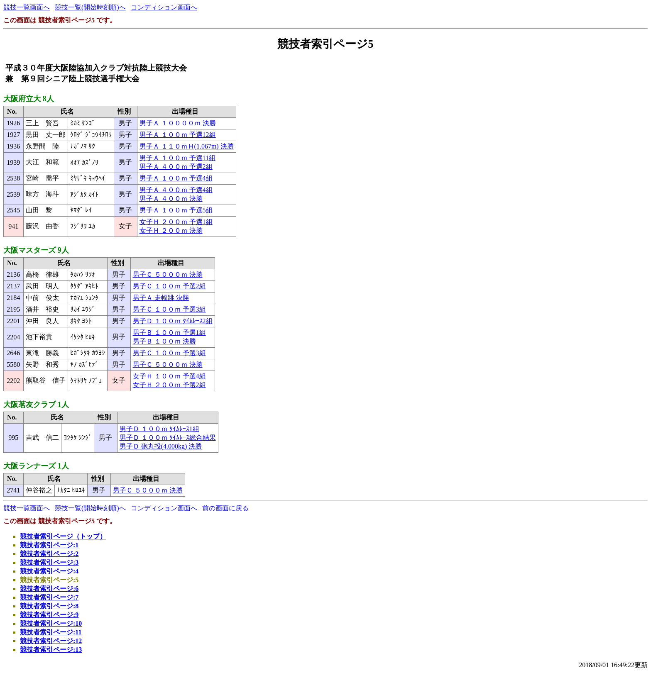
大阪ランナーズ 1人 (36, 466)
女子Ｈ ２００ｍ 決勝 (171, 230)
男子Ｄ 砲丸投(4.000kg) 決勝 (161, 446)
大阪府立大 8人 (28, 99)
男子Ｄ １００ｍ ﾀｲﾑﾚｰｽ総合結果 (168, 437)
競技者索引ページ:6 (49, 588)
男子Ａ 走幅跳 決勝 (161, 297)
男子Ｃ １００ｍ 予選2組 (169, 286)
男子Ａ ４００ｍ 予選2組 (176, 166)
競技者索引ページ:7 (49, 597)
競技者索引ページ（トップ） (63, 536)
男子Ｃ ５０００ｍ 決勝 (168, 274)
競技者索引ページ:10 (51, 623)
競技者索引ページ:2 (49, 553)
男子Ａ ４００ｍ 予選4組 (176, 189)
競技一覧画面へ (26, 7)
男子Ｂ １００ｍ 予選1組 (169, 332)
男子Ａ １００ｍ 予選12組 (178, 134)
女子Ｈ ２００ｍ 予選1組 (176, 221)
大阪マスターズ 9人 (36, 250)
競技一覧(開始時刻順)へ (90, 7)
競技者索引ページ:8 (49, 606)
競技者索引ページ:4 (49, 571)
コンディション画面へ (164, 7)
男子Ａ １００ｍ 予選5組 (176, 210)
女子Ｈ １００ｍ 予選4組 (169, 376)
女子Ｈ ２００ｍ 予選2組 (169, 384)
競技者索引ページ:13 (51, 649)
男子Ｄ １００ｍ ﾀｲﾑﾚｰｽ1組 (159, 428)
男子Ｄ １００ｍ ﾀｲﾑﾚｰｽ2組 (173, 320)
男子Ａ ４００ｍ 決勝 (171, 198)
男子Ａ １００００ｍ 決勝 (178, 123)
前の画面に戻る (225, 508)
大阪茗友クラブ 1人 (36, 404)
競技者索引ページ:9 (49, 614)
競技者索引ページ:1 (49, 545)
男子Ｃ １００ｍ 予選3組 (169, 309)
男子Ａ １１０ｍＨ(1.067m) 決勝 (187, 146)
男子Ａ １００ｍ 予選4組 (176, 178)
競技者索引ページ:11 (50, 632)
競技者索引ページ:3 (49, 562)
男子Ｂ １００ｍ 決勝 (164, 341)
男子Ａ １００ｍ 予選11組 (177, 157)
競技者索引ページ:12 (51, 640)
